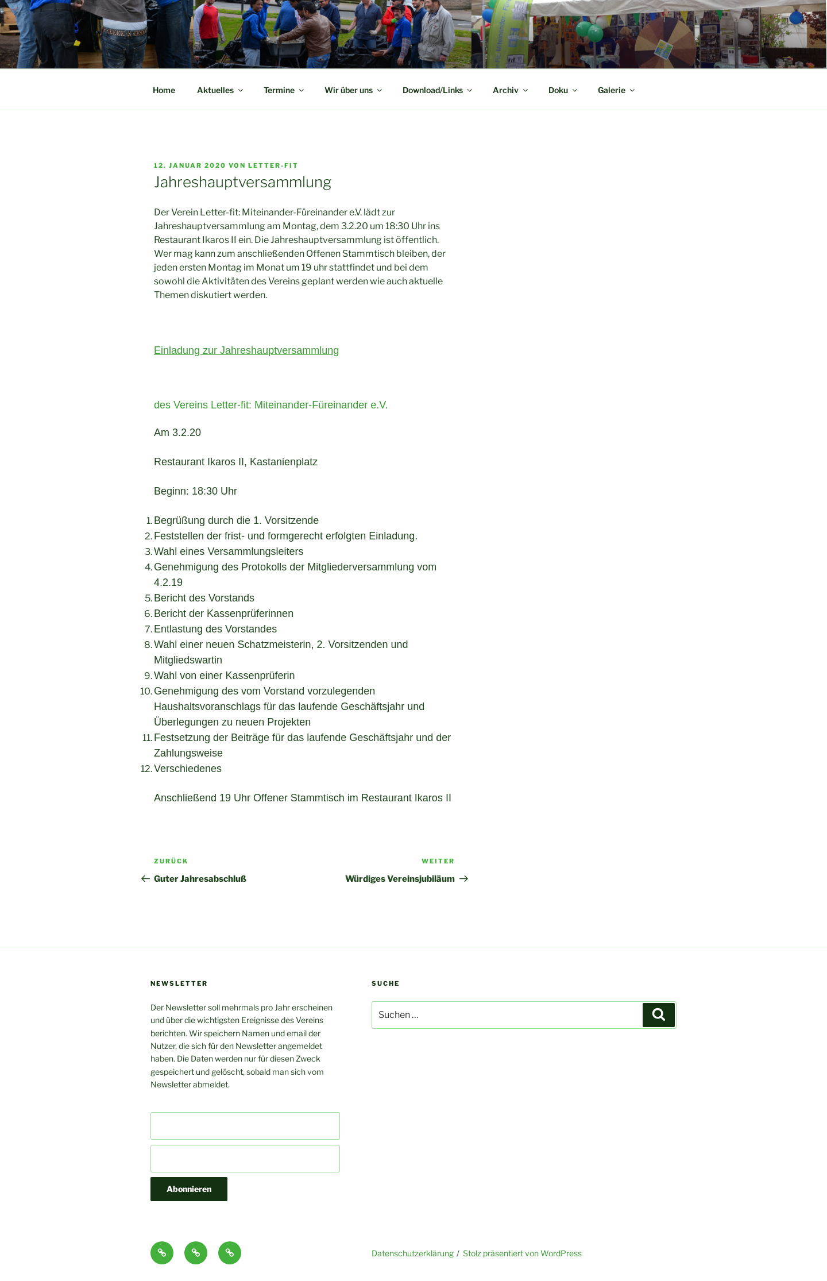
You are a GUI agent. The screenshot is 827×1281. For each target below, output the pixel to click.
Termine (285, 90)
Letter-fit (273, 165)
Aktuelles (221, 90)
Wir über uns (354, 90)
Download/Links (438, 90)
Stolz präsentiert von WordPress (522, 1253)
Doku (563, 90)
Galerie (617, 90)
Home (164, 90)
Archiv (511, 90)
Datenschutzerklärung (413, 1253)
